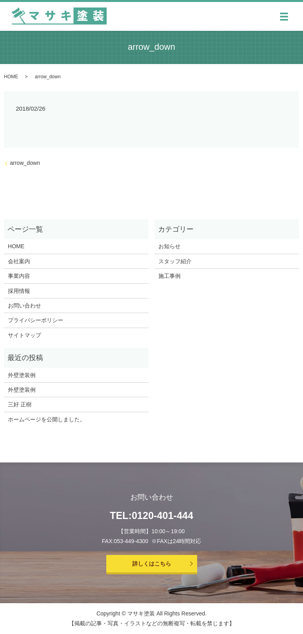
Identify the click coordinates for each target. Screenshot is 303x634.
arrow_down (25, 163)
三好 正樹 (20, 404)
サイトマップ (24, 335)
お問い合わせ (24, 305)
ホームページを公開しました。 (46, 419)
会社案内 (19, 261)
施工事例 (169, 276)
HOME (11, 76)
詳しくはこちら (151, 563)
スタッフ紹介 (175, 261)
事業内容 (19, 276)
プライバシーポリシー (35, 320)
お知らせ (169, 246)
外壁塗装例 (22, 375)
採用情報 (19, 291)
